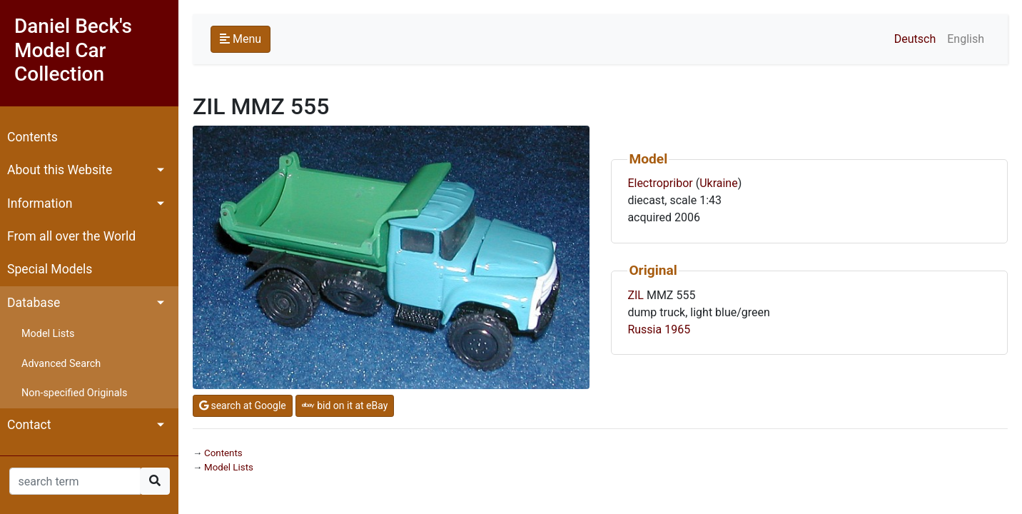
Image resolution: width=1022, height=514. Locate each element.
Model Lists (47, 334)
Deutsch (915, 39)
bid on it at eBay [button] (345, 405)
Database (33, 303)
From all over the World (71, 236)
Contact (29, 425)
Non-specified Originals (74, 393)
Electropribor (659, 183)
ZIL (635, 295)
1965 (677, 329)
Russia (644, 329)
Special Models (49, 269)
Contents (32, 137)
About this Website (59, 170)
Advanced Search (61, 364)
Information (39, 203)
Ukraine (718, 183)
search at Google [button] (242, 405)
